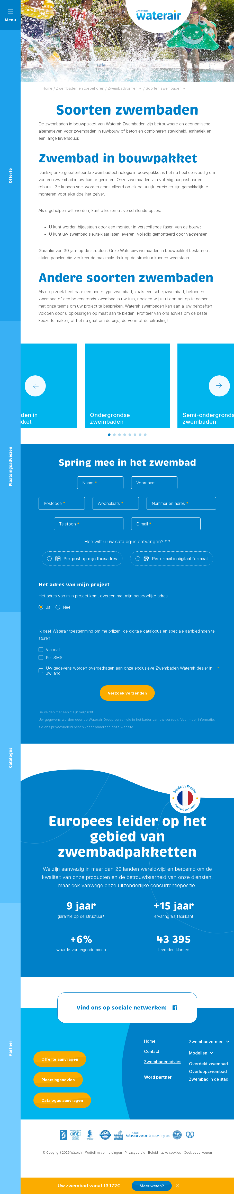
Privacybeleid (135, 1165)
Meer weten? (152, 1185)
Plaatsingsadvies (58, 1090)
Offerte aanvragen (59, 1070)
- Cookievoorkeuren (197, 1165)
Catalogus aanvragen (62, 1111)
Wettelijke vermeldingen (103, 1165)
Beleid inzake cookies (164, 1165)
